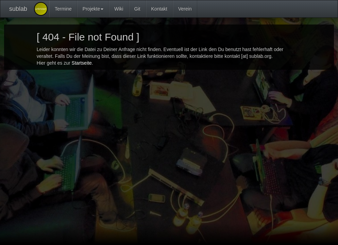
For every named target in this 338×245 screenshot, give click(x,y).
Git (137, 9)
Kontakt (159, 9)
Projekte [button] (93, 9)
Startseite (82, 63)
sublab (18, 8)
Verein (185, 9)
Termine (63, 9)
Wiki (118, 9)
